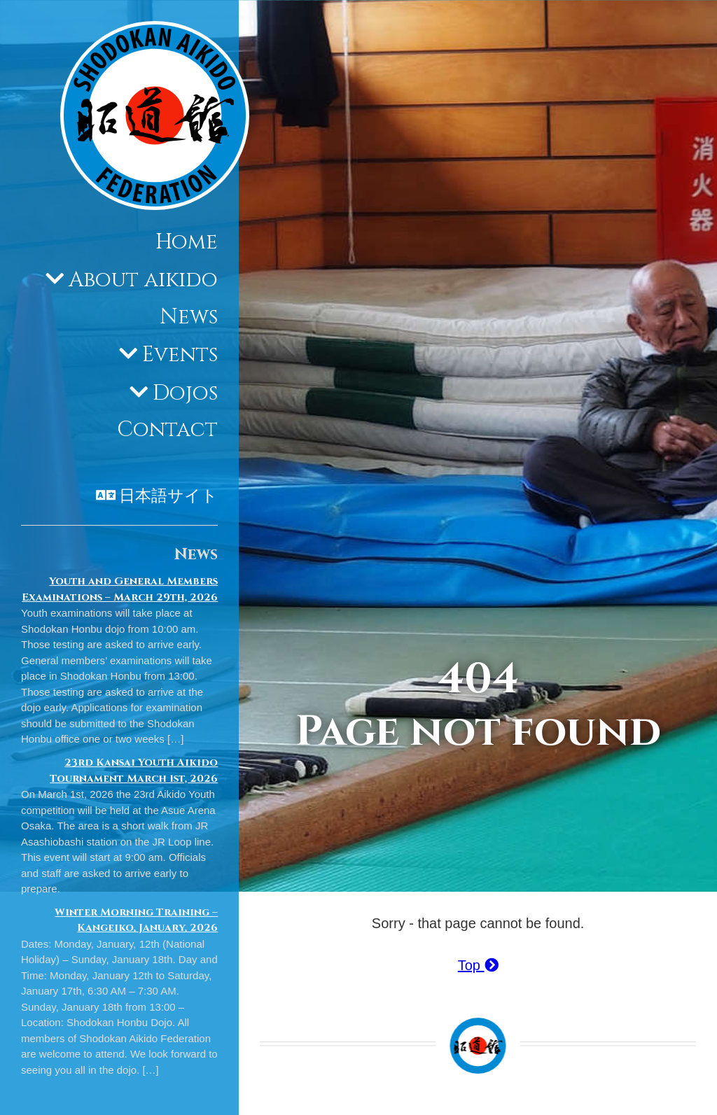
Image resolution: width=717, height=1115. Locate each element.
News (189, 317)
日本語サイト (168, 496)
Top (478, 965)
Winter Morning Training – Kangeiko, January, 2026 (136, 920)
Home (186, 242)
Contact (167, 430)
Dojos (185, 393)
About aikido (143, 280)
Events (180, 355)
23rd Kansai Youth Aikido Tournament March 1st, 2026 (134, 770)
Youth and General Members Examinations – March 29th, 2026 (120, 589)
